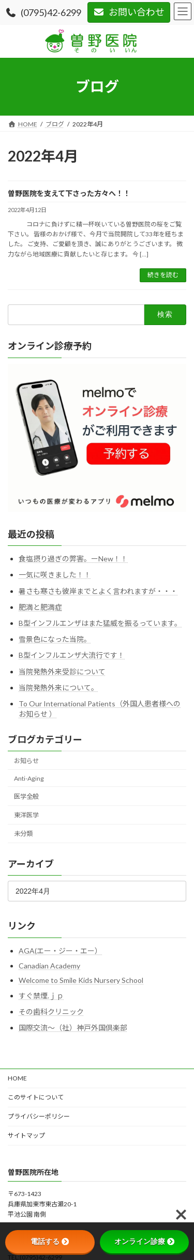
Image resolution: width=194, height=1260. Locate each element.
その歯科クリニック (51, 1011)
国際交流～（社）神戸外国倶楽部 (73, 1027)
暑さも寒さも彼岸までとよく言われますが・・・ (98, 590)
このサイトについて (36, 1097)
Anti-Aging (29, 778)
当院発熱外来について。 (58, 687)
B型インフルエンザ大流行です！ (72, 655)
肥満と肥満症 (40, 607)
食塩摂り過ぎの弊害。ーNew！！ (73, 558)
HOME (17, 1078)
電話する (50, 1241)
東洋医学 (26, 815)
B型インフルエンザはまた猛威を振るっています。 (100, 623)
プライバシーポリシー (39, 1116)
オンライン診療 (144, 1241)
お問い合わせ (129, 12)
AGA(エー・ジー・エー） (60, 950)
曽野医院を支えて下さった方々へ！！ (69, 193)
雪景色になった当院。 (55, 639)
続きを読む (162, 275)
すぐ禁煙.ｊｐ (41, 995)
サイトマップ (26, 1135)
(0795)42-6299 (43, 12)
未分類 (23, 833)
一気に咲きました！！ (55, 574)
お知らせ (26, 761)
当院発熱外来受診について (62, 671)
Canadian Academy (49, 965)
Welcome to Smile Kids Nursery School (81, 980)
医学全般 (26, 796)
